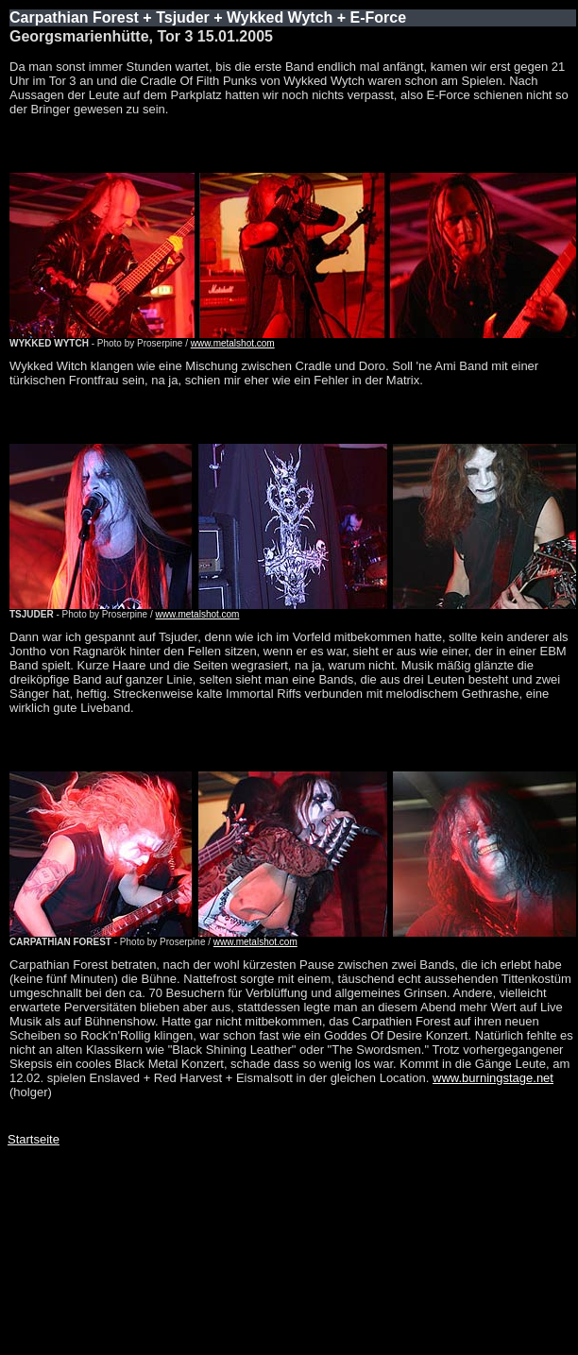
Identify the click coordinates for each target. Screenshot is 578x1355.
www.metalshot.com (233, 343)
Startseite (34, 1139)
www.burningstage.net (493, 1078)
